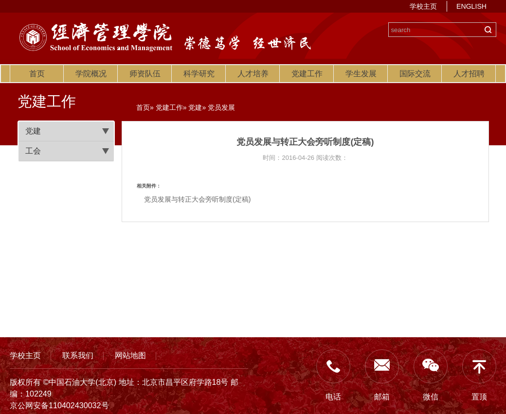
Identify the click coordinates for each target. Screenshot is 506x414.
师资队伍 (145, 73)
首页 (37, 73)
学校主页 (423, 6)
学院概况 (91, 73)
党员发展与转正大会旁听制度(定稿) (197, 199)
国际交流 (415, 73)
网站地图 (130, 355)
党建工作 (307, 73)
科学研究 (199, 73)
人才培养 (253, 73)
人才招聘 (469, 73)
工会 (33, 151)
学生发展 (361, 73)
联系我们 (77, 355)
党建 (33, 131)
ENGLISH (471, 6)
